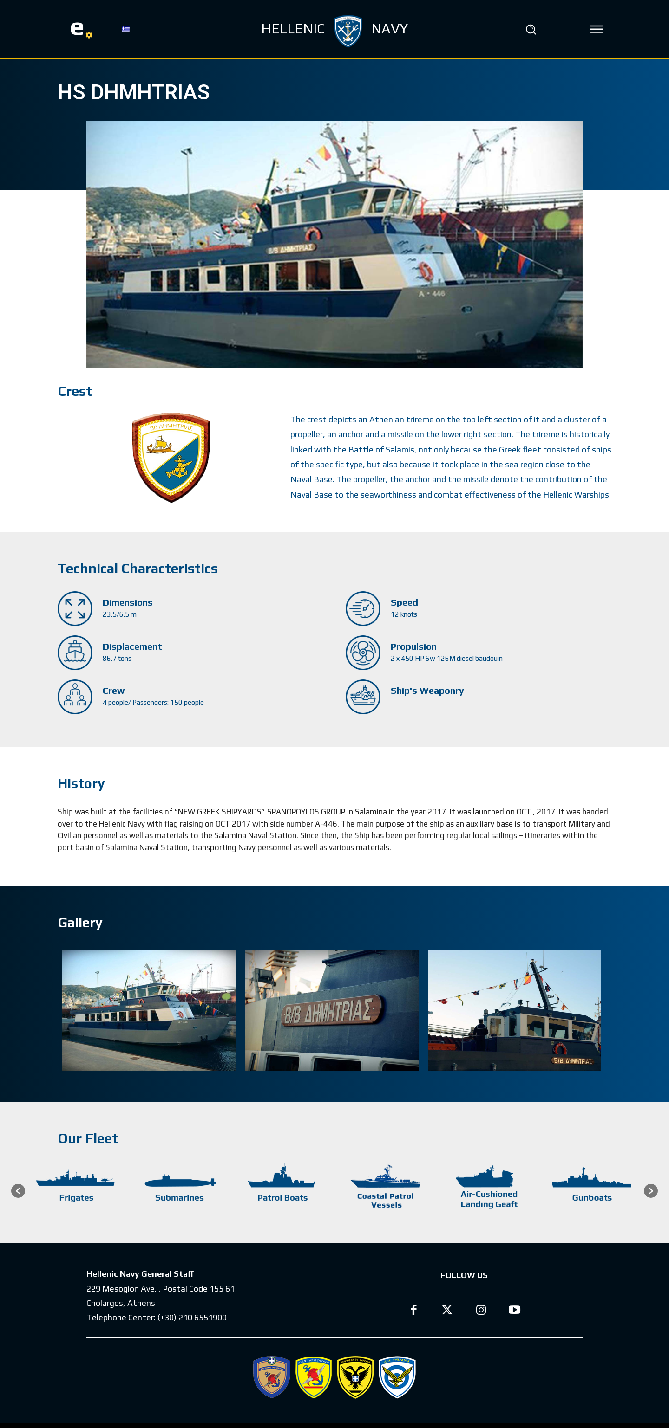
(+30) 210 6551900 (192, 1317)
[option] (76, 1190)
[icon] (596, 29)
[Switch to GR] (126, 28)
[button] (531, 29)
